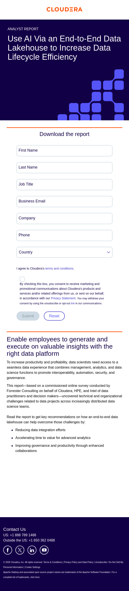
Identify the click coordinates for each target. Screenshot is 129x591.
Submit (28, 316)
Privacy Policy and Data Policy (78, 562)
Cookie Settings (32, 567)
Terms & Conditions (52, 562)
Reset (54, 316)
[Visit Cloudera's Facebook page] (7, 550)
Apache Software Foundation (96, 572)
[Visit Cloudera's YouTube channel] (44, 550)
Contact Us (14, 529)
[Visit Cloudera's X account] (19, 550)
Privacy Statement (63, 298)
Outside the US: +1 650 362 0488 (29, 540)
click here (34, 577)
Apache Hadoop (11, 572)
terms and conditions (59, 268)
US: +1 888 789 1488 (19, 535)
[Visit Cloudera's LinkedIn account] (32, 550)
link (73, 303)
